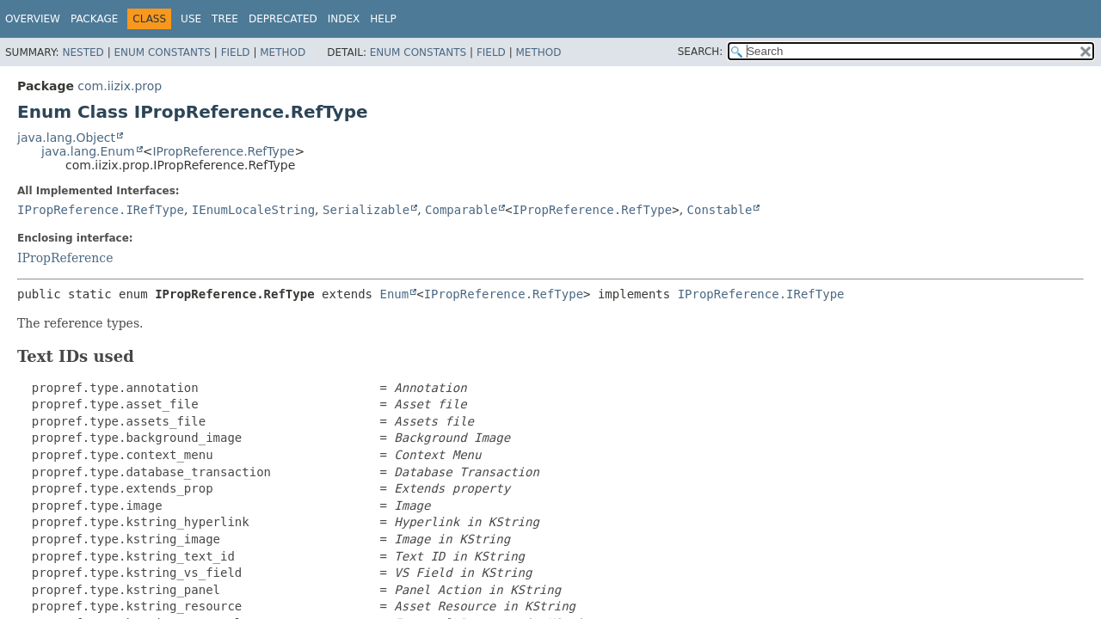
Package (94, 19)
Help (383, 19)
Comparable (461, 210)
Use (191, 19)
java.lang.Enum (88, 151)
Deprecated (283, 19)
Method (282, 52)
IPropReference (65, 258)
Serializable (366, 210)
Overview (32, 19)
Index (344, 19)
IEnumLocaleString (253, 210)
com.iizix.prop (119, 86)
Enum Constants (162, 52)
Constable (720, 210)
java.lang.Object (66, 137)
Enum (394, 294)
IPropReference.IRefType (100, 210)
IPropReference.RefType (223, 151)
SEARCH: (700, 52)
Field (235, 52)
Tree (225, 19)
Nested (82, 52)
